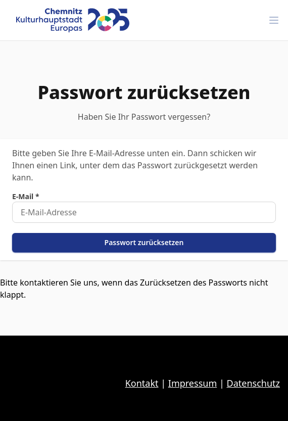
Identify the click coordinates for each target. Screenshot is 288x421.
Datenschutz (253, 383)
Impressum (192, 383)
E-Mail (25, 196)
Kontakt (142, 383)
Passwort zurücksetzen (144, 242)
